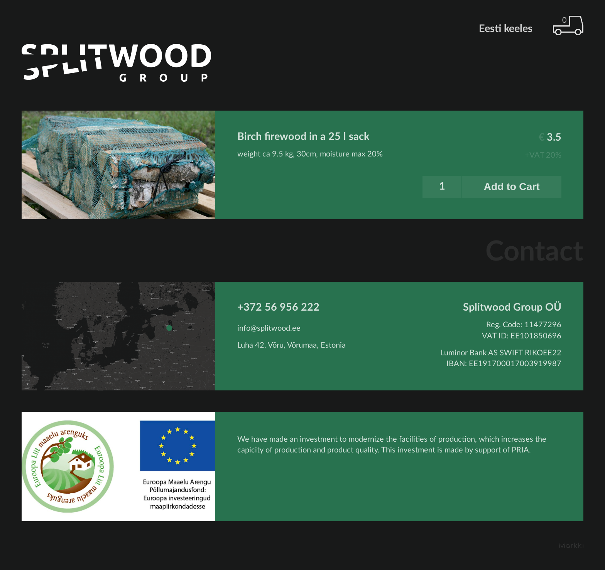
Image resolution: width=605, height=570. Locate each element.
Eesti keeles (505, 29)
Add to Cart (512, 186)
